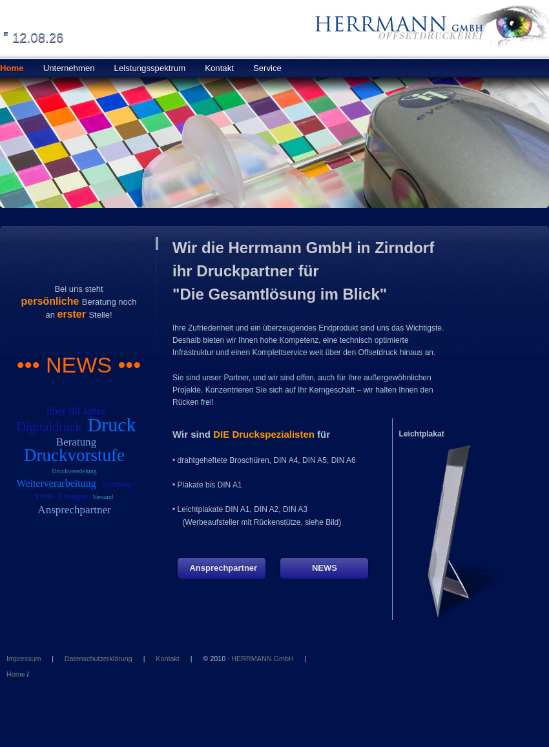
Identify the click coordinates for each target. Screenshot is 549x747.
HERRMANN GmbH (262, 658)
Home (15, 674)
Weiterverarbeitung (56, 483)
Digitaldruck (48, 427)
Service (267, 68)
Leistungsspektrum (150, 68)
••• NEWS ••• (79, 365)
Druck (112, 424)
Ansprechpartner (73, 510)
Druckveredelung (74, 471)
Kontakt (219, 68)
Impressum (23, 658)
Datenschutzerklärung (98, 658)
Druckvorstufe (74, 455)
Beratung (76, 442)
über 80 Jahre (76, 411)
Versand (102, 496)
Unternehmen (69, 68)
